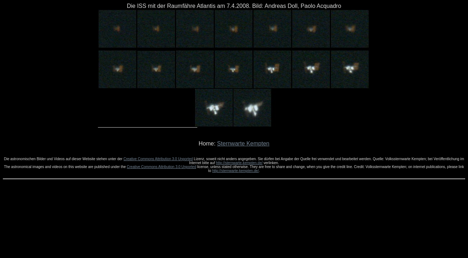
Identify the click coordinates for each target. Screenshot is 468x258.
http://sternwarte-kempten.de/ (239, 163)
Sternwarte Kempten (243, 143)
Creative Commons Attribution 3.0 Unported (158, 159)
